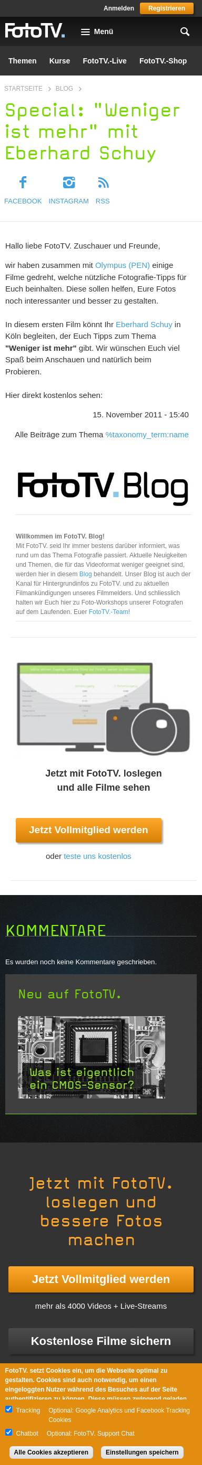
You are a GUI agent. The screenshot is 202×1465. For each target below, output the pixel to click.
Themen (22, 61)
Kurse (59, 61)
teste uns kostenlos (97, 856)
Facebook (23, 201)
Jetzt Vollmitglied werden (88, 829)
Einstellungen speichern (142, 1452)
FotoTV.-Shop (163, 61)
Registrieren (166, 8)
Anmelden (119, 8)
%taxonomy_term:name (147, 434)
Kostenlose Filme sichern (101, 1341)
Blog (64, 88)
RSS (103, 201)
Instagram (69, 201)
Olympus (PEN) (122, 265)
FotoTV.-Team (108, 612)
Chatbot (27, 1433)
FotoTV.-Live (105, 61)
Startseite (23, 88)
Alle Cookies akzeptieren (51, 1452)
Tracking (28, 1410)
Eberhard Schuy (144, 324)
